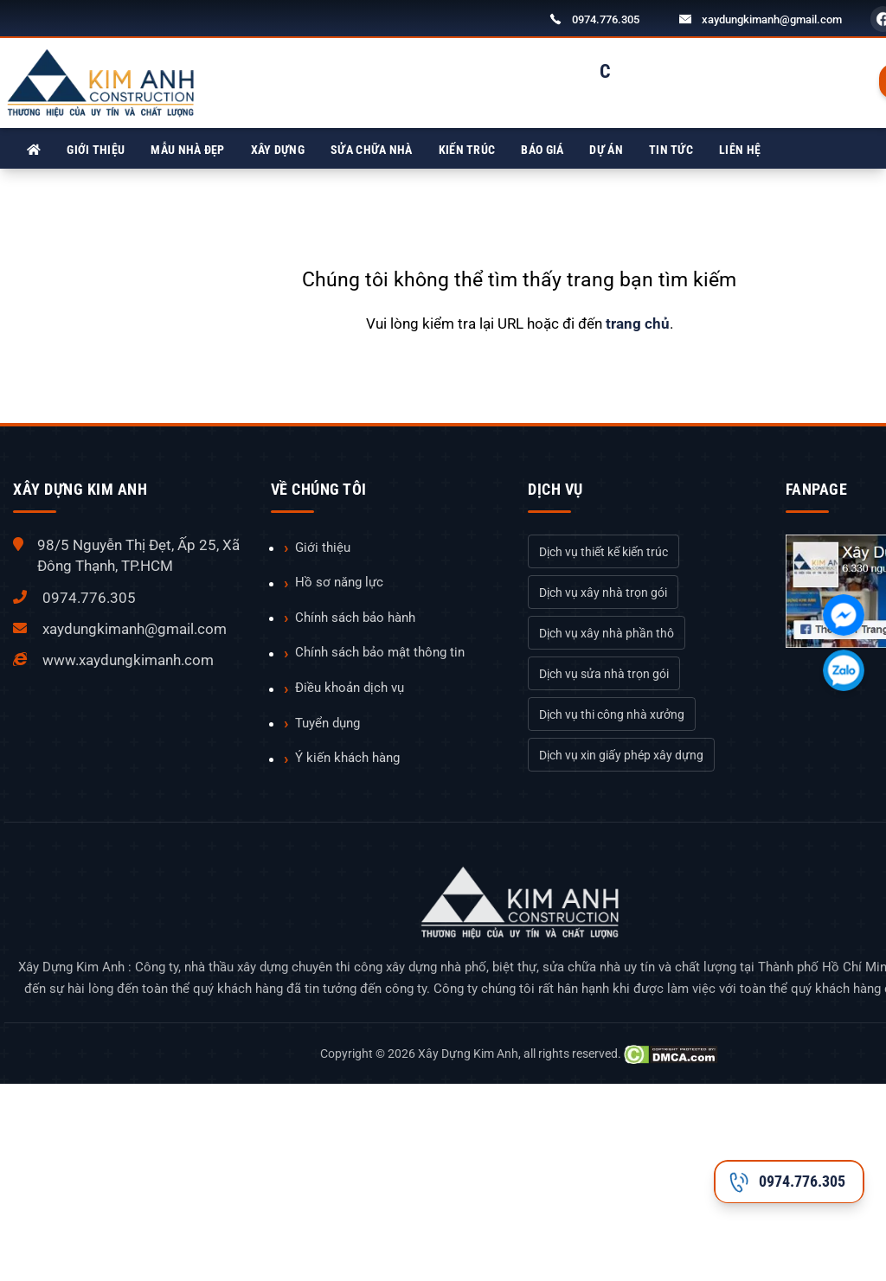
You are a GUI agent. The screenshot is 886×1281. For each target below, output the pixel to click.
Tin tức (671, 150)
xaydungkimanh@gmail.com (772, 19)
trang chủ (638, 323)
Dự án (606, 150)
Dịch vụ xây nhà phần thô (606, 633)
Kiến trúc (467, 150)
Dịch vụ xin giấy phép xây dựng (621, 755)
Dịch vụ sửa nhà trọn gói (604, 674)
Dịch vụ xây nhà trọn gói (603, 592)
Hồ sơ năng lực (339, 582)
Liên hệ (740, 150)
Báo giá (542, 150)
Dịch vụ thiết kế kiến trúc (603, 552)
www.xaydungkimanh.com (128, 660)
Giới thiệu (96, 150)
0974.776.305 (605, 19)
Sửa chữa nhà (372, 150)
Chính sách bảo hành (355, 617)
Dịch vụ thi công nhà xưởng (611, 714)
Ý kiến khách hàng (347, 757)
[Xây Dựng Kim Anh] (34, 150)
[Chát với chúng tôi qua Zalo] (843, 670)
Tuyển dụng (327, 723)
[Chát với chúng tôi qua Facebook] (843, 615)
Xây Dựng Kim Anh (468, 1053)
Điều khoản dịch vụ (349, 687)
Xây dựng (278, 150)
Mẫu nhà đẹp (187, 150)
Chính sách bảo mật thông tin (380, 652)
